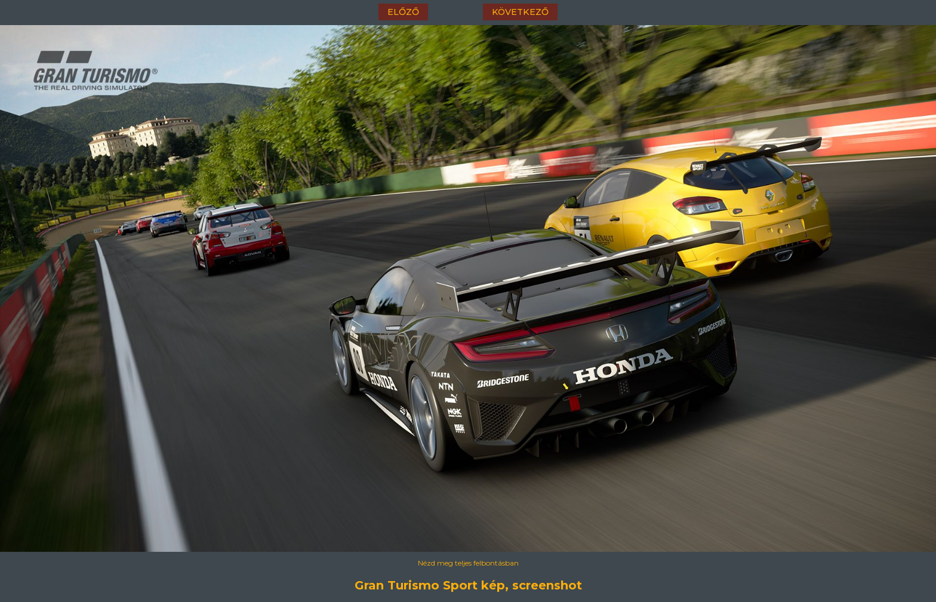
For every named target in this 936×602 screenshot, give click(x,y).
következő (520, 12)
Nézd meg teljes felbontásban (468, 562)
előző (403, 12)
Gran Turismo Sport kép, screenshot (468, 585)
